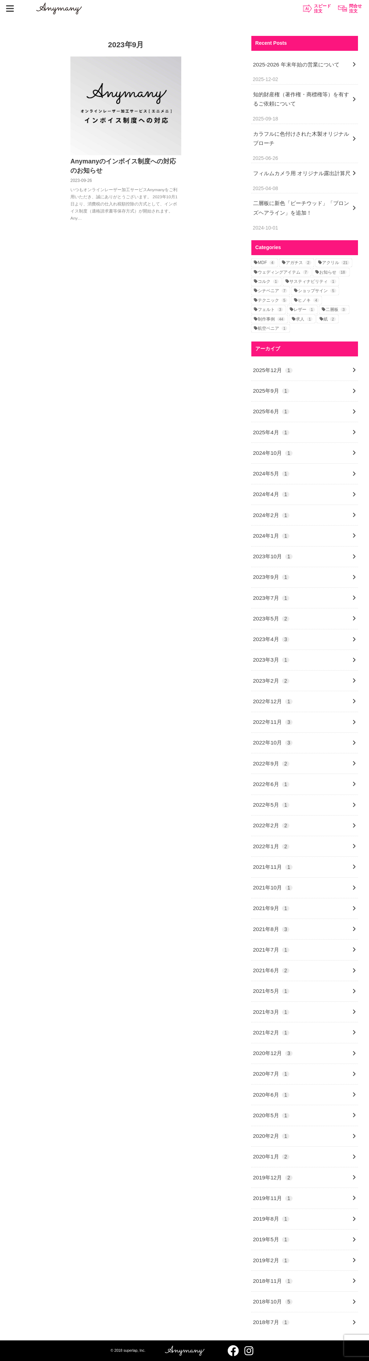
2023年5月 (271, 618)
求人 (304, 319)
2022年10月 (273, 742)
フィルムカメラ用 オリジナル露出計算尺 (302, 173)
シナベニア (272, 290)
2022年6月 (271, 784)
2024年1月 (271, 536)
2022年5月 (271, 805)
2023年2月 (271, 681)
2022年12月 (273, 701)
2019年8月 (271, 1219)
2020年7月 (271, 1074)
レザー (304, 309)
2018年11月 (273, 1281)
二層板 (336, 309)
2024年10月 (273, 453)
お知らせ (333, 272)
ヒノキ (308, 300)
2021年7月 (271, 950)
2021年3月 (271, 1012)
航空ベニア (272, 328)
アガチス (298, 262)
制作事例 (271, 319)
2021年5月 (271, 991)
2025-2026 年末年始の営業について (296, 64)
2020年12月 (273, 1053)
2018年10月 (273, 1301)
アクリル (335, 262)
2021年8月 (271, 929)
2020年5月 (271, 1115)
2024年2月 (271, 515)
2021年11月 (273, 867)
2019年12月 (273, 1177)
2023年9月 (271, 577)
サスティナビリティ (312, 281)
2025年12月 (273, 370)
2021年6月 (271, 970)
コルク (268, 281)
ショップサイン (317, 290)
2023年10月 (273, 556)
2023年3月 (271, 660)
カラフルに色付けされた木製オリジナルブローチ (301, 138)
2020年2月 (271, 1136)
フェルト (270, 309)
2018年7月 (271, 1322)
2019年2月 (271, 1260)
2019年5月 (271, 1239)
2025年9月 (271, 391)
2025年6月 (271, 411)
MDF (266, 262)
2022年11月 (273, 722)
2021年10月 (273, 887)
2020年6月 (271, 1095)
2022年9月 (271, 763)
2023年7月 (271, 598)
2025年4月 (271, 432)
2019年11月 (273, 1198)
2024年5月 (271, 473)
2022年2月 (271, 825)
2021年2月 (271, 1032)
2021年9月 (271, 908)
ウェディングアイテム (283, 272)
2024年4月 (271, 494)
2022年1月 (271, 846)
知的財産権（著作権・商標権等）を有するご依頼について (301, 99)
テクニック (272, 300)
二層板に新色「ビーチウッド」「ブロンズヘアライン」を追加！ (301, 207)
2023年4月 (271, 639)
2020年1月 (271, 1156)
